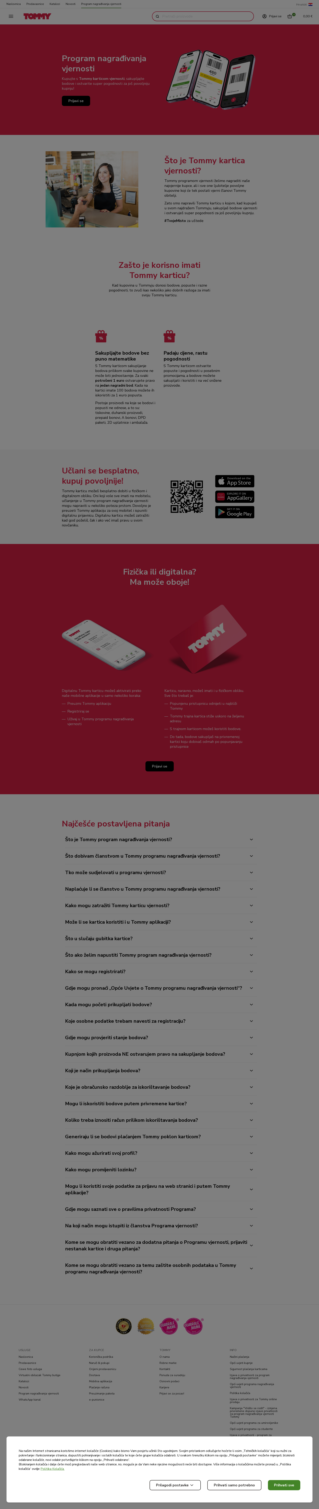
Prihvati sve (284, 1485)
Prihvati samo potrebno (234, 1485)
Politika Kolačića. (52, 1469)
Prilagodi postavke (175, 1485)
